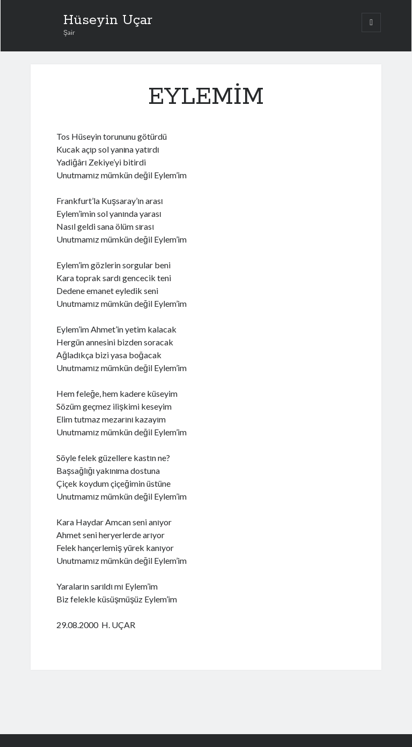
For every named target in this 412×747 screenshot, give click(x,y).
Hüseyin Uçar (107, 20)
